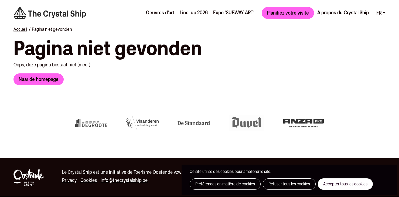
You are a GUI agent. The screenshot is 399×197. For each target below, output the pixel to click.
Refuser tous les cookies (289, 183)
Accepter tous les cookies (345, 183)
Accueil (20, 29)
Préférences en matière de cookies (225, 183)
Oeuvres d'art (160, 12)
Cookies (88, 180)
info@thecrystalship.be (124, 180)
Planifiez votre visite (288, 13)
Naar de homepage (39, 79)
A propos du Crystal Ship (343, 12)
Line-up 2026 (194, 12)
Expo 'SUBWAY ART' (233, 12)
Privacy (69, 180)
